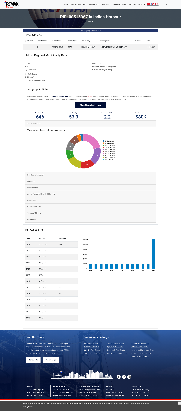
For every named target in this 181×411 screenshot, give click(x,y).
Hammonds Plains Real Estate (142, 350)
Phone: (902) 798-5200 (141, 395)
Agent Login (51, 360)
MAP (66, 5)
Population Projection (35, 175)
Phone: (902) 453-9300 (36, 395)
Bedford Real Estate (91, 347)
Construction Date (34, 207)
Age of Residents (33, 124)
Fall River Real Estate (139, 347)
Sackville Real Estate (92, 350)
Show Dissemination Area (90, 105)
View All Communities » (140, 356)
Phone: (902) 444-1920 (88, 395)
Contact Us (33, 360)
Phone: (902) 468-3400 (62, 395)
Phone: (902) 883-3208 (115, 395)
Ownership (31, 200)
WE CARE (132, 5)
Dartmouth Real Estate (116, 350)
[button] (94, 4)
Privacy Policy (27, 407)
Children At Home (34, 213)
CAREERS (116, 5)
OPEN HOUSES (75, 5)
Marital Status (32, 188)
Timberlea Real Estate (115, 344)
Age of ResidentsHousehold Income (41, 194)
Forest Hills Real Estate (140, 344)
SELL (85, 5)
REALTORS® (106, 5)
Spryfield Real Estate (115, 347)
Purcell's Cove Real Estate (141, 353)
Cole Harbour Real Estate (117, 353)
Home (90, 21)
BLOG (124, 5)
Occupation (31, 219)
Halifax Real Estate (91, 344)
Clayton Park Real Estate (93, 353)
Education (31, 181)
